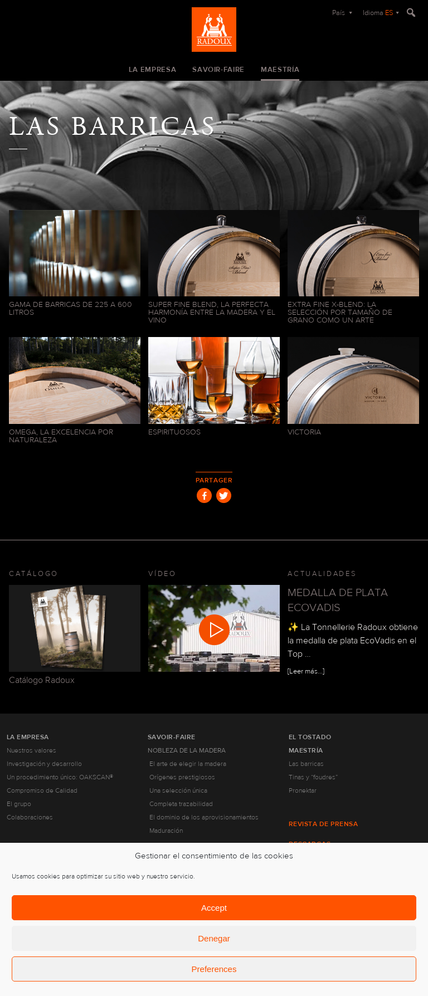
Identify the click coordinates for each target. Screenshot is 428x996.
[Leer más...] (306, 671)
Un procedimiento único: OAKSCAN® (60, 777)
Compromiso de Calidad (42, 790)
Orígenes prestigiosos (182, 777)
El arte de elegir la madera (187, 763)
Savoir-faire (218, 69)
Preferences (214, 969)
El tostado (310, 737)
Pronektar (303, 790)
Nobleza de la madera (187, 750)
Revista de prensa (323, 823)
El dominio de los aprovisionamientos (204, 817)
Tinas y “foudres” (313, 777)
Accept (214, 907)
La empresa (153, 69)
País (339, 12)
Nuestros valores (31, 750)
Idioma (378, 12)
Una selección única (178, 790)
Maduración (166, 830)
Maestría (280, 69)
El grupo (19, 803)
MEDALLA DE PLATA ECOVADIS (338, 599)
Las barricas (306, 763)
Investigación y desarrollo (44, 763)
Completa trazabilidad (181, 803)
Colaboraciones (30, 817)
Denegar (214, 938)
